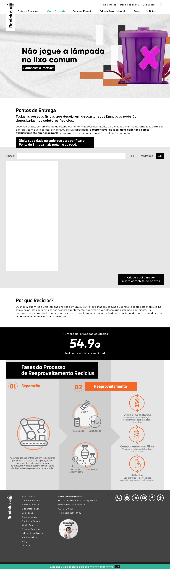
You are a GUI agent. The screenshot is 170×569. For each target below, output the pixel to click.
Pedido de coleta (129, 4)
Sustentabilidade (30, 508)
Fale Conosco (109, 4)
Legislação (27, 513)
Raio (131, 155)
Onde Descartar (56, 11)
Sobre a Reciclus (29, 11)
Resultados (146, 155)
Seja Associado (30, 517)
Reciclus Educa (29, 537)
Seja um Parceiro (83, 11)
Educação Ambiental (114, 11)
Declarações (149, 4)
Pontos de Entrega (31, 521)
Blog (137, 11)
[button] (161, 4)
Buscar (10, 155)
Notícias (150, 11)
